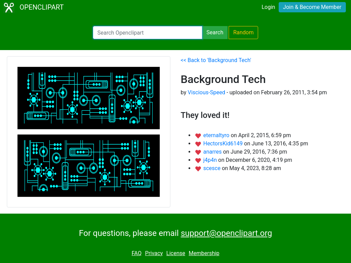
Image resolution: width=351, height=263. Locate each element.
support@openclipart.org (226, 233)
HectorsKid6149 (223, 143)
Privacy (154, 253)
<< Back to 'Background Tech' (216, 60)
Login (268, 7)
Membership (204, 253)
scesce (212, 168)
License (175, 253)
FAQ (137, 253)
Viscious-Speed (206, 92)
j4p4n (210, 160)
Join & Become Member (312, 7)
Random (243, 32)
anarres (213, 151)
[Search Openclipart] (147, 32)
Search (214, 32)
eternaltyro (217, 135)
